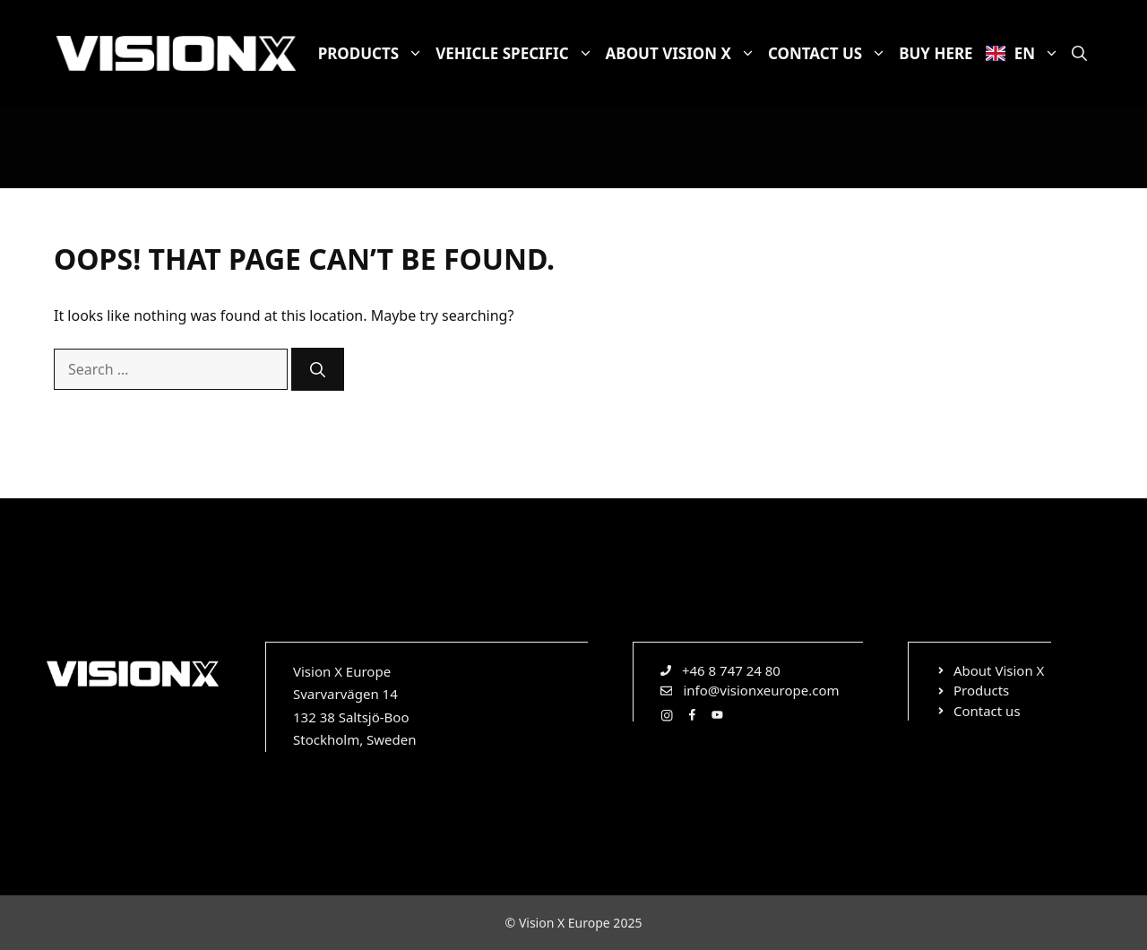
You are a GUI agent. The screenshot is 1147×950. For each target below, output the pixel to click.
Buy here (935, 53)
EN (1025, 54)
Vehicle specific (517, 54)
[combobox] (171, 369)
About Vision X (684, 54)
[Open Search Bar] (1079, 54)
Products (374, 54)
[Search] (317, 369)
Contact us (830, 54)
